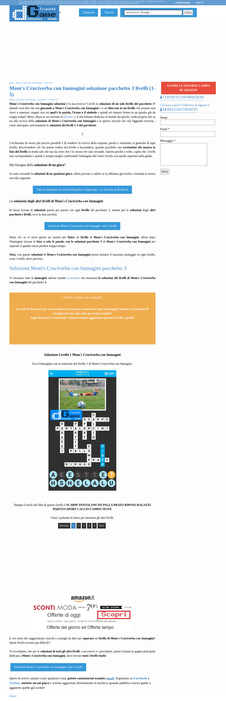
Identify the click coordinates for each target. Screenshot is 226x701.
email (110, 678)
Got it (200, 2)
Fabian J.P (54, 100)
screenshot (73, 278)
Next (101, 525)
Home (13, 696)
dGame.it (69, 116)
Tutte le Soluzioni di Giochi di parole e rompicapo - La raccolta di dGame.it (82, 189)
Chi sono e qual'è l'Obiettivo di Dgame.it (184, 105)
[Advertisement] (113, 49)
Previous (64, 525)
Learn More (182, 2)
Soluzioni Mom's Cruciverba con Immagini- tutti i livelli (82, 226)
